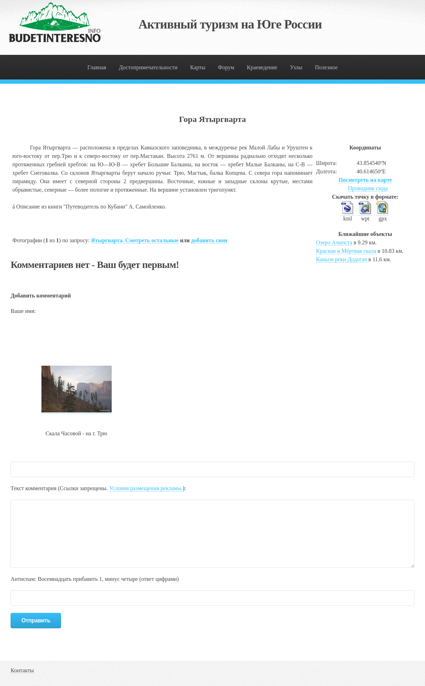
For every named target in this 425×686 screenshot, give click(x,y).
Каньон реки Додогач (341, 259)
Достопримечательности (148, 67)
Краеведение (262, 67)
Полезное (326, 67)
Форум (226, 67)
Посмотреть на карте (365, 180)
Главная (96, 67)
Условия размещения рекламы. (146, 488)
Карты (197, 67)
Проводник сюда (368, 188)
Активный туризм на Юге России (230, 24)
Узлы (296, 67)
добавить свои (209, 240)
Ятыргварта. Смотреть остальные (134, 240)
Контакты (22, 670)
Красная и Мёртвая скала (346, 251)
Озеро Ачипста (334, 242)
